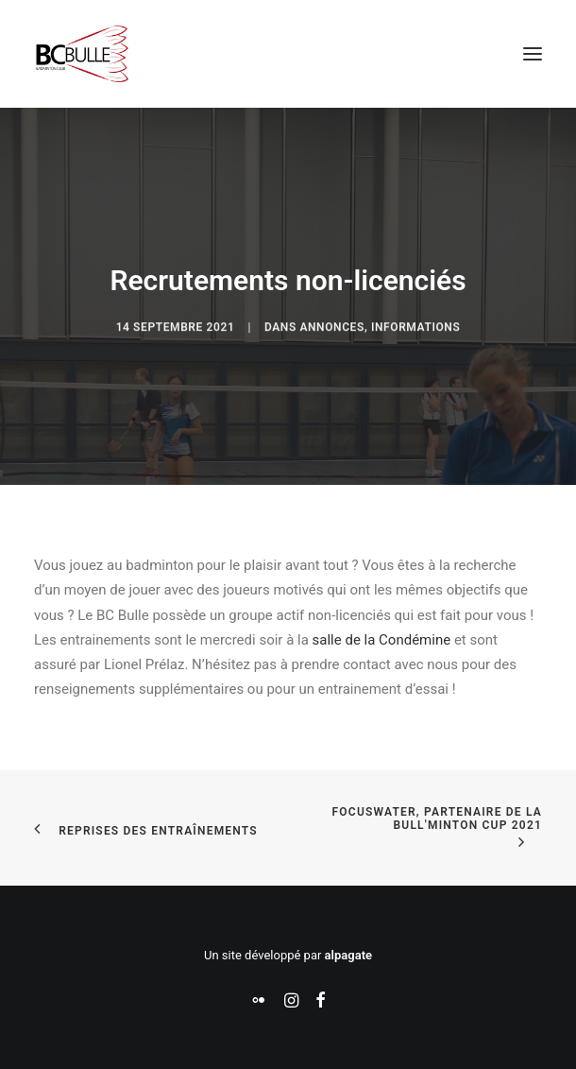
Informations (415, 348)
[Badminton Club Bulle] (81, 54)
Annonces (331, 348)
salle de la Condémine (382, 639)
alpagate (348, 955)
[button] (532, 54)
